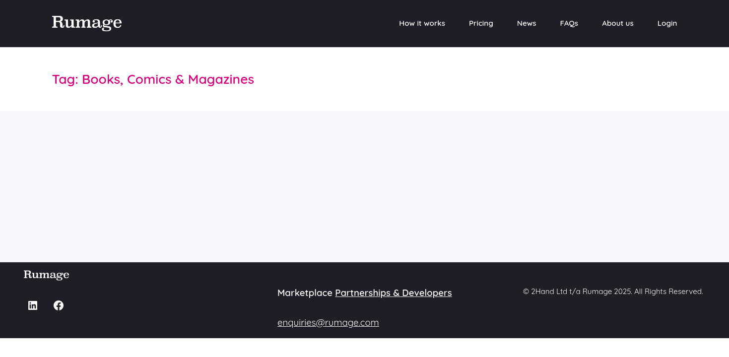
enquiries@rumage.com (328, 322)
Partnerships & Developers (393, 292)
